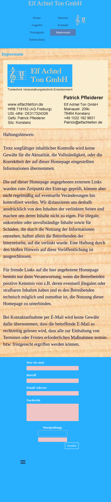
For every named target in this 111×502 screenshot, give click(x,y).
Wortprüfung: (52, 427)
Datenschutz (37, 39)
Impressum (63, 32)
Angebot (36, 25)
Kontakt (63, 25)
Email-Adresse (37, 387)
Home (37, 18)
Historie (63, 18)
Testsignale (37, 32)
